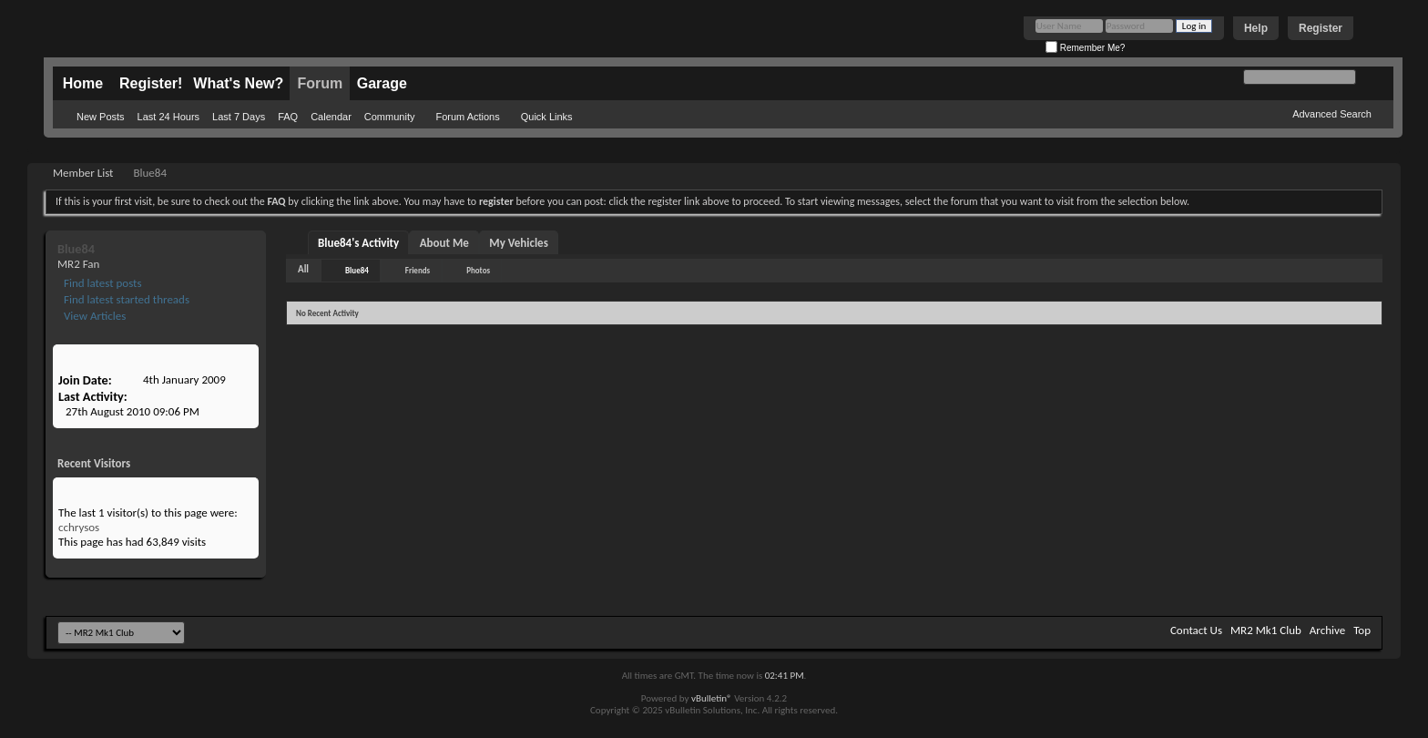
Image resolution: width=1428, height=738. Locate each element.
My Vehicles (518, 243)
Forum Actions (467, 116)
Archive (1327, 630)
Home (83, 83)
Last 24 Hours (168, 116)
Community (389, 116)
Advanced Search (1332, 113)
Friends (417, 270)
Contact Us (1196, 630)
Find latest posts (101, 283)
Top (1362, 630)
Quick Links (547, 116)
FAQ (288, 116)
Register (1320, 28)
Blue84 (357, 270)
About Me (444, 243)
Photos (478, 270)
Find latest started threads (125, 299)
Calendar (331, 116)
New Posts (100, 116)
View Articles (93, 316)
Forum (319, 83)
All (303, 269)
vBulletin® (711, 698)
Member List (83, 172)
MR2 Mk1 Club (1265, 630)
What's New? (238, 83)
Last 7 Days (238, 116)
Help (1256, 28)
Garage (382, 83)
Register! (150, 83)
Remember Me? (1085, 48)
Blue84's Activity (358, 243)
